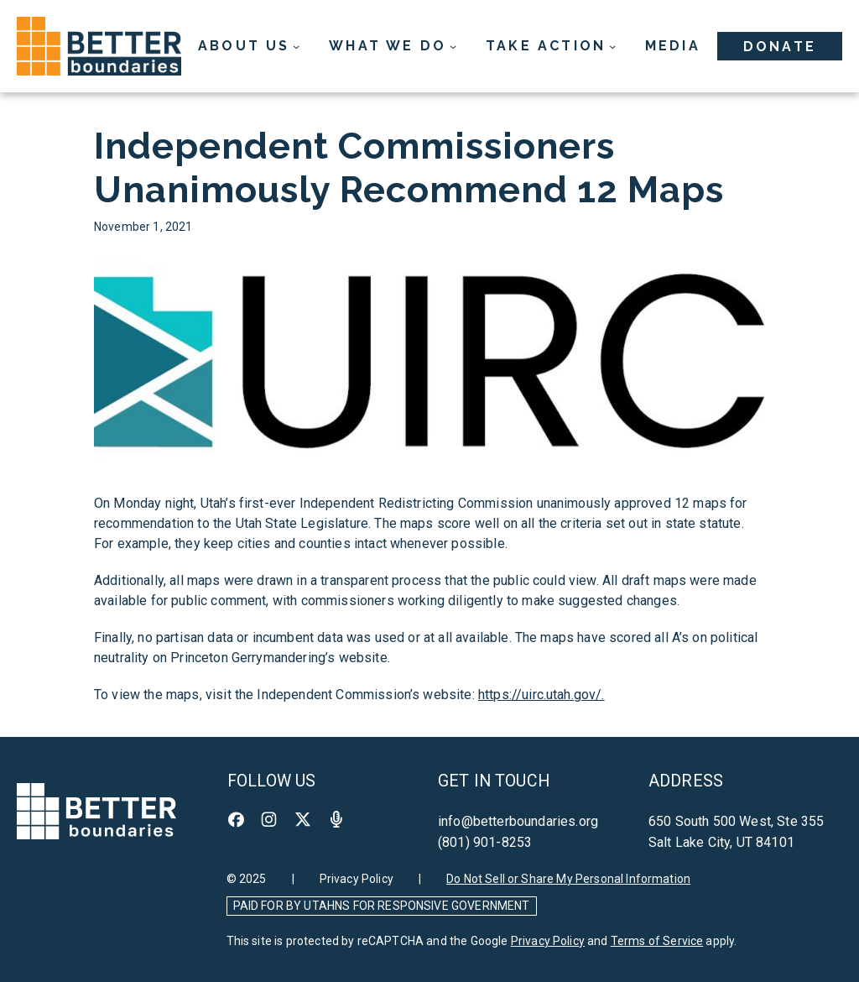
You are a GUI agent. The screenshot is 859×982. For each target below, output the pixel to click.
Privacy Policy (356, 878)
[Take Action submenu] (551, 46)
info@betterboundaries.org (518, 821)
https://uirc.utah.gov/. (541, 695)
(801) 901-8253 (485, 842)
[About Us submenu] (249, 46)
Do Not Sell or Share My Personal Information (568, 878)
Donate (779, 47)
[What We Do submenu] (392, 46)
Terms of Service (657, 941)
